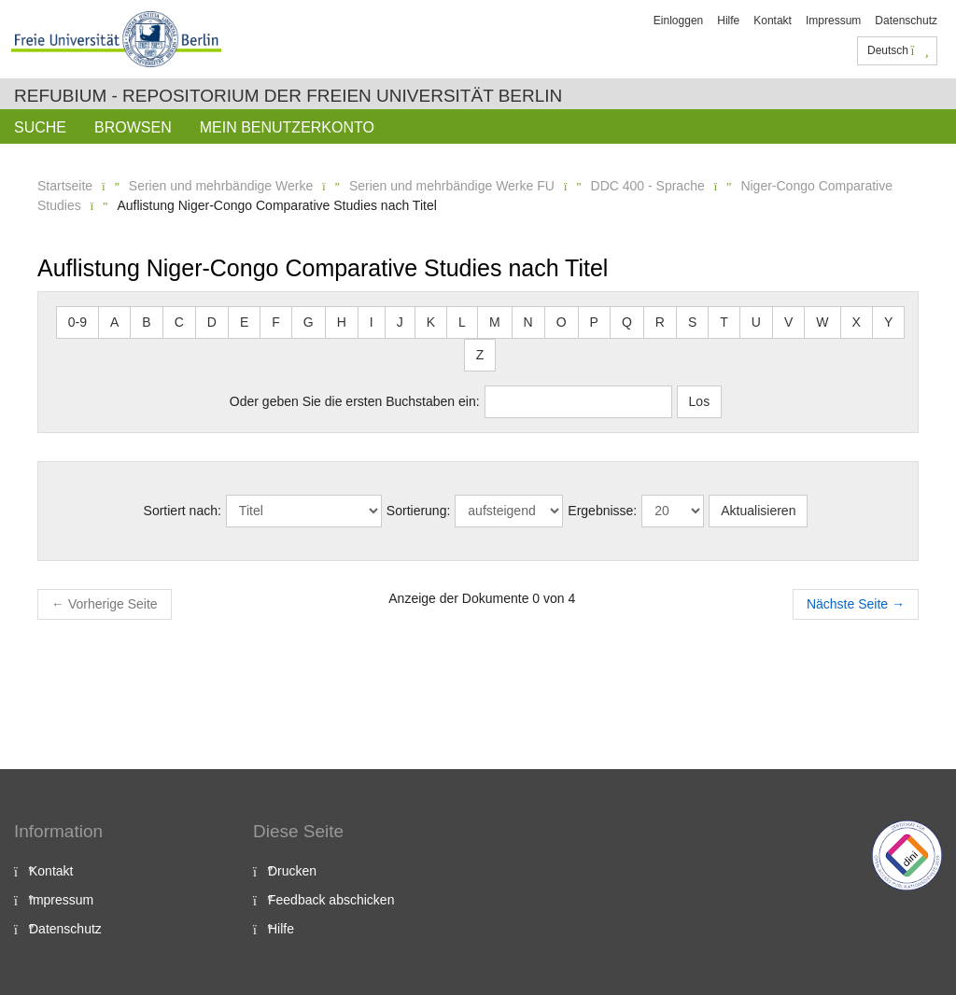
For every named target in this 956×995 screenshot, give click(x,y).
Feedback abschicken (331, 899)
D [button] (212, 322)
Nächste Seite (856, 603)
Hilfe (728, 20)
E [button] (244, 322)
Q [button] (627, 322)
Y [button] (888, 322)
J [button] (400, 322)
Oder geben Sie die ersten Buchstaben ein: (355, 401)
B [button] (146, 322)
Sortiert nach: (182, 510)
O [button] (561, 322)
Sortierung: (418, 510)
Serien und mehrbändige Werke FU (452, 185)
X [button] (856, 322)
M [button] (494, 322)
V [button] (788, 322)
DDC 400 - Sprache (648, 185)
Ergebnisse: (602, 510)
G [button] (308, 322)
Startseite (64, 185)
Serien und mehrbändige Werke (221, 185)
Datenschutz (906, 20)
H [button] (341, 322)
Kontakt (772, 20)
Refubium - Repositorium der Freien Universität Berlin (288, 95)
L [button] (462, 322)
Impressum (833, 20)
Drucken (292, 870)
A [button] (114, 322)
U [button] (756, 322)
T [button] (724, 322)
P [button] (594, 322)
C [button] (179, 322)
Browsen (133, 127)
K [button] (431, 322)
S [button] (692, 322)
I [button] (371, 322)
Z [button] (480, 354)
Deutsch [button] (898, 50)
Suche (40, 127)
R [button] (660, 322)
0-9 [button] (77, 322)
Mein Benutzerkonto (287, 127)
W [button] (822, 322)
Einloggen (678, 20)
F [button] (276, 322)
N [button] (528, 322)
